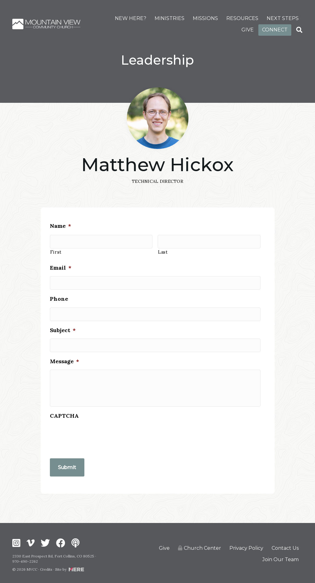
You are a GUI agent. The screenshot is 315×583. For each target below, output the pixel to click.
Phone (59, 292)
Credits (46, 567)
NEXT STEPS (283, 18)
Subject (63, 322)
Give (164, 546)
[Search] (299, 29)
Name (60, 223)
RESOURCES (242, 18)
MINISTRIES (169, 18)
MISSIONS (205, 18)
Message (64, 351)
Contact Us (285, 546)
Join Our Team (280, 558)
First (56, 248)
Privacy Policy (246, 546)
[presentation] (96, 439)
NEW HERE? (130, 18)
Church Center (199, 546)
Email (60, 263)
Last (163, 248)
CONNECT (275, 30)
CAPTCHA (64, 418)
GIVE (247, 30)
